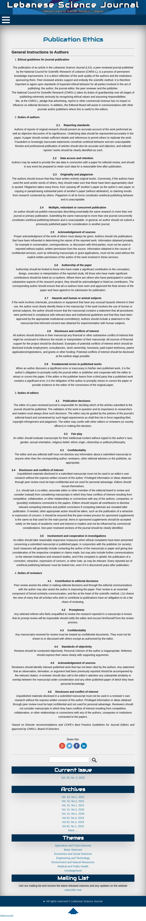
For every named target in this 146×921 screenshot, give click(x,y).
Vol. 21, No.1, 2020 (73, 813)
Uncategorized (73, 870)
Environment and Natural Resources (73, 862)
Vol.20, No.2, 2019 (73, 822)
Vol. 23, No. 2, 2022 (73, 777)
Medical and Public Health (73, 866)
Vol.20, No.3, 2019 (73, 817)
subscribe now (73, 889)
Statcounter (7, 915)
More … (73, 830)
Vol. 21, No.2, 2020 (73, 809)
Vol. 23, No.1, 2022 (73, 797)
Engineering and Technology (73, 858)
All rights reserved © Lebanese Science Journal (74, 901)
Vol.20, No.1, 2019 (73, 826)
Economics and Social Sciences (73, 853)
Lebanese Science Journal (73, 5)
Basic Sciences (73, 849)
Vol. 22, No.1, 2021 (73, 805)
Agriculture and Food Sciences (73, 845)
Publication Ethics (73, 39)
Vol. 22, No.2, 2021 (73, 801)
